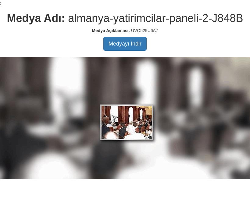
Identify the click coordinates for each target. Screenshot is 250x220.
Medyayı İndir (125, 44)
